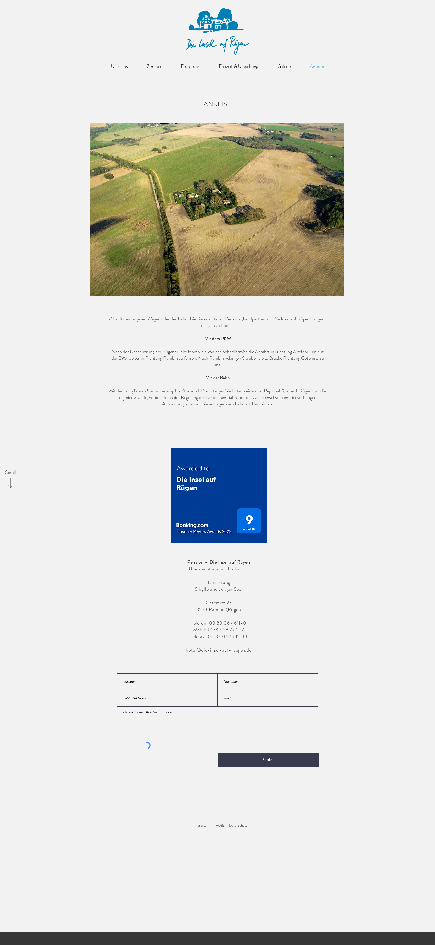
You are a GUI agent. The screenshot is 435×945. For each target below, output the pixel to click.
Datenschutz (238, 825)
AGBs (220, 825)
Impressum (201, 825)
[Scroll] (10, 472)
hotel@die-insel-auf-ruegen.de (218, 650)
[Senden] (268, 760)
